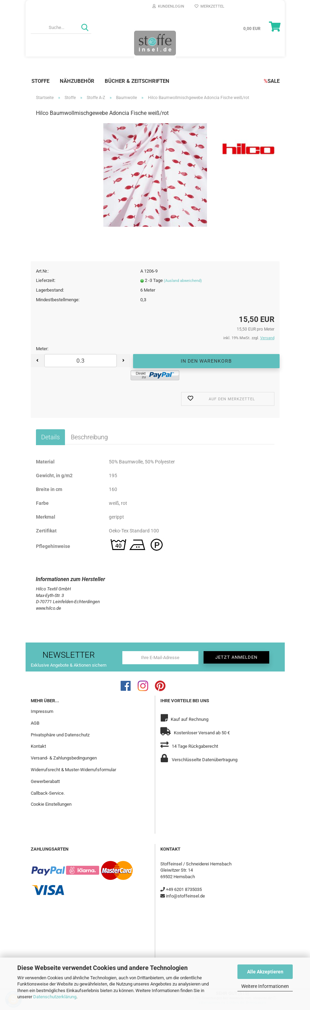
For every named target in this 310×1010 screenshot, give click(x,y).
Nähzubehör (77, 81)
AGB (35, 722)
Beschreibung (89, 437)
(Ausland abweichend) (183, 280)
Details (50, 437)
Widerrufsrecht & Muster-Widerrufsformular (73, 769)
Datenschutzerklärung (54, 996)
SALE (272, 81)
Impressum (42, 711)
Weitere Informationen (265, 986)
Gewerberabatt (45, 781)
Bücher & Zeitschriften (137, 81)
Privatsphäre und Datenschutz (60, 734)
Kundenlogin (168, 6)
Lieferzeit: (45, 280)
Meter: (42, 348)
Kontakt (38, 746)
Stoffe (40, 81)
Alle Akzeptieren (265, 971)
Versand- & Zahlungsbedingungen (64, 758)
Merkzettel (209, 6)
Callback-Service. (48, 792)
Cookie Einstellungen (51, 803)
